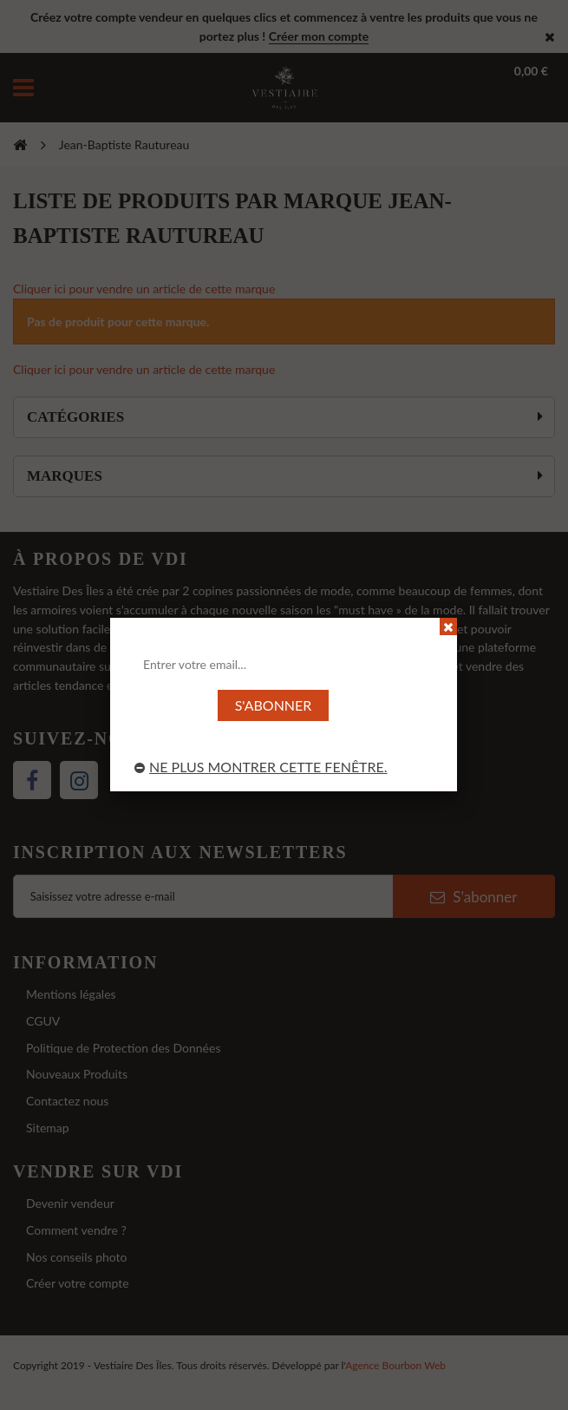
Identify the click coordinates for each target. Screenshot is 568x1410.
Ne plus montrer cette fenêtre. (261, 766)
